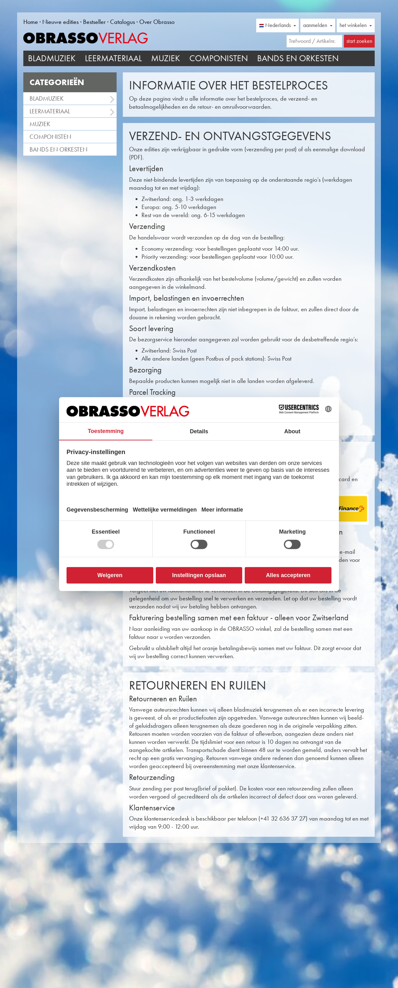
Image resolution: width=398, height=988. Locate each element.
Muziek (165, 58)
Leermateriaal (113, 58)
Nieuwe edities (60, 22)
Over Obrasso (156, 22)
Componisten (218, 58)
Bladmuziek (52, 58)
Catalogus (122, 22)
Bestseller (94, 22)
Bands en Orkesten (298, 58)
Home (30, 22)
